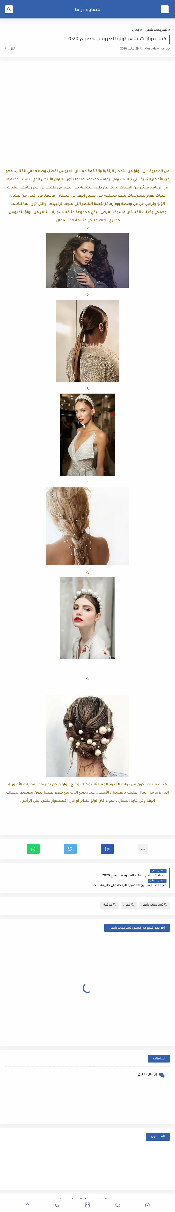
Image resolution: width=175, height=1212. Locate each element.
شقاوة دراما (87, 10)
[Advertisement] (87, 107)
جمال (135, 30)
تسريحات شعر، (156, 30)
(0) (10, 48)
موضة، (109, 895)
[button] (107, 849)
